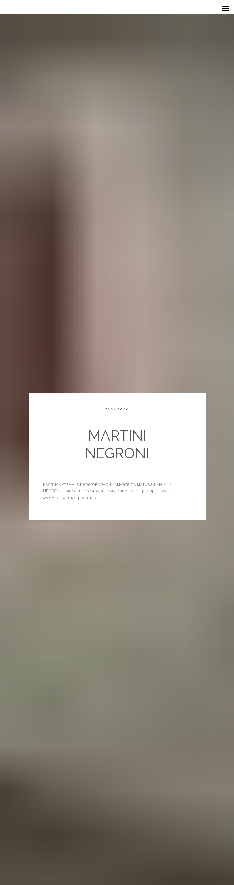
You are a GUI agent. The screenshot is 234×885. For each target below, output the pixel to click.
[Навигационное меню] (225, 8)
